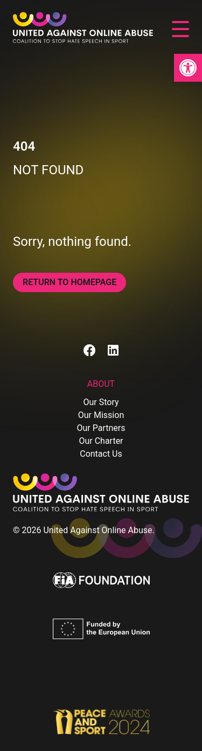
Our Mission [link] (101, 415)
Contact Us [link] (101, 454)
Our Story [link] (101, 402)
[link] (188, 68)
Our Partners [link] (101, 428)
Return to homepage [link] (69, 282)
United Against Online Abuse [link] (97, 530)
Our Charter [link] (101, 441)
